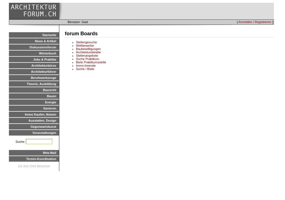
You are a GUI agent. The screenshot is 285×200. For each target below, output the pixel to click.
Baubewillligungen (88, 49)
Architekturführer (43, 71)
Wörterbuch (47, 53)
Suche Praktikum (87, 59)
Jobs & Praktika (44, 59)
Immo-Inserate (86, 65)
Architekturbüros (43, 65)
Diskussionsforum (43, 47)
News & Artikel (45, 41)
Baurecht (49, 90)
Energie (50, 102)
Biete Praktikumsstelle (91, 62)
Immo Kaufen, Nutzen (40, 114)
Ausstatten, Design (42, 120)
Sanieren (49, 108)
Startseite (49, 35)
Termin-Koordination (41, 159)
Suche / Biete (85, 69)
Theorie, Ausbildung (41, 84)
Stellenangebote (87, 55)
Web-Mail (49, 152)
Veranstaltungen (44, 132)
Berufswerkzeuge (43, 77)
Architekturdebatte (88, 52)
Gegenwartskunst (43, 126)
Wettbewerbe (85, 45)
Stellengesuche (86, 42)
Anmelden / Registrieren (255, 22)
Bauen (51, 96)
